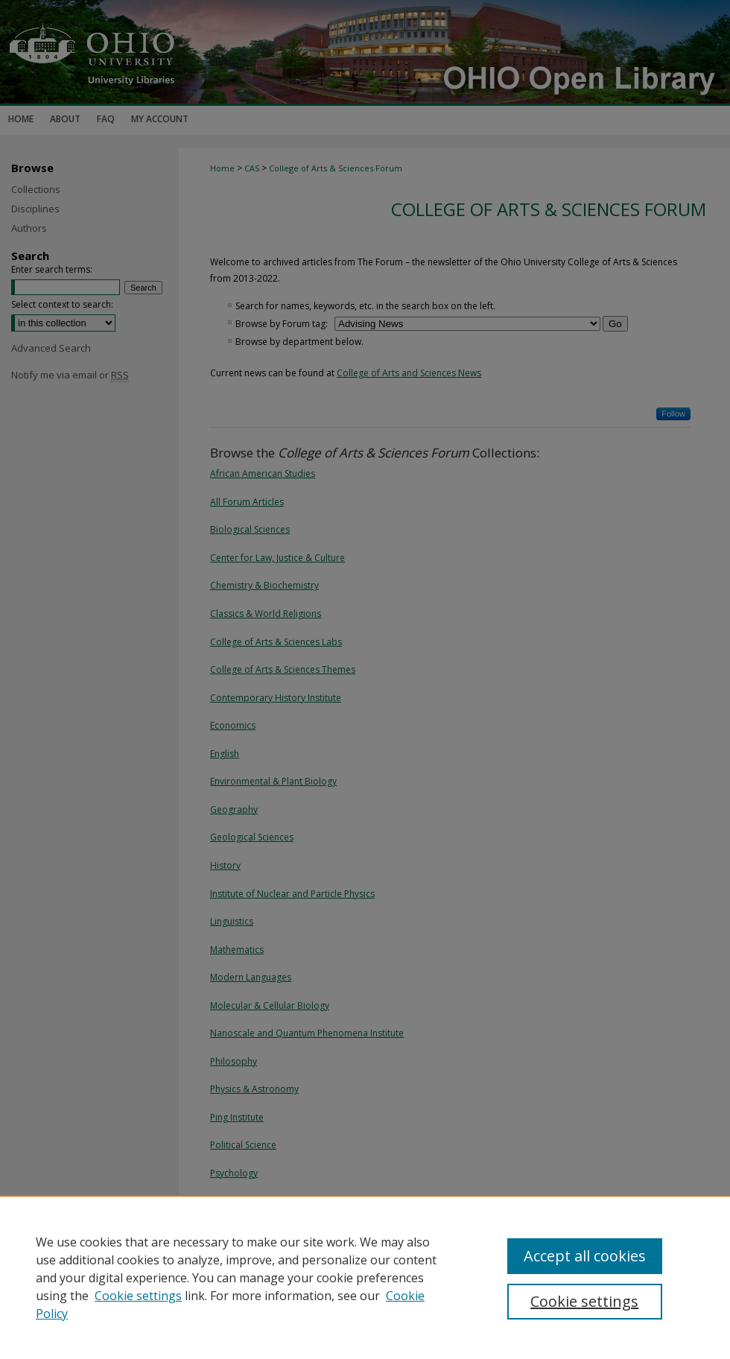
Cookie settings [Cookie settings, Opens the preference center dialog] (584, 1301)
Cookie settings (138, 1295)
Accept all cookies (585, 1256)
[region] (365, 1277)
